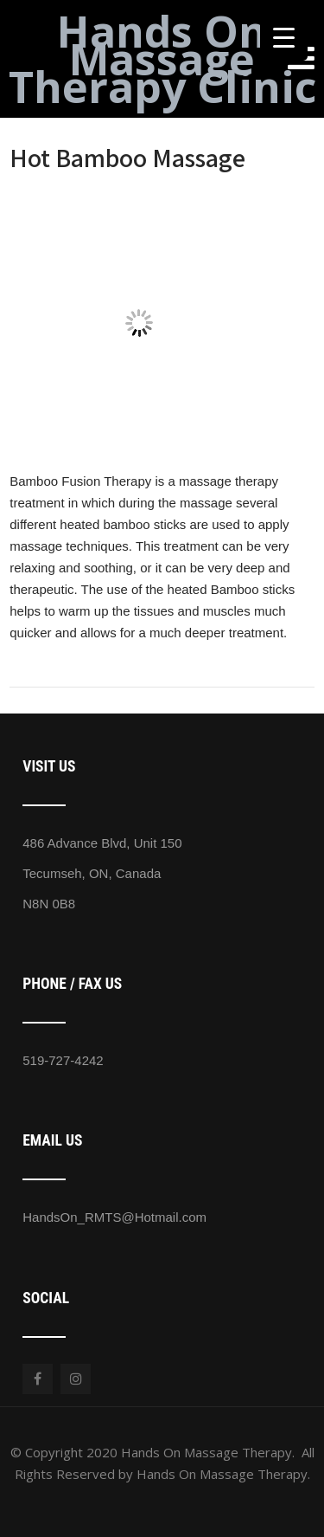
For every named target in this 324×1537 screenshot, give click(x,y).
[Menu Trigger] (284, 37)
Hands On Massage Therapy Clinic (162, 59)
